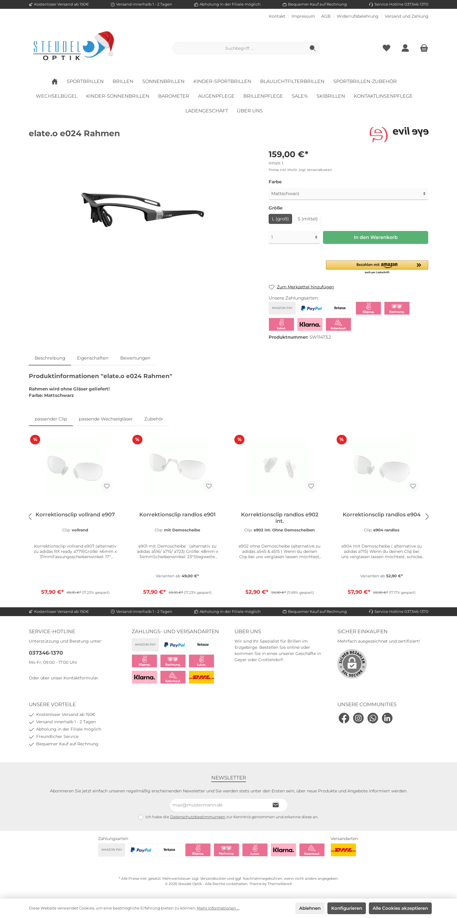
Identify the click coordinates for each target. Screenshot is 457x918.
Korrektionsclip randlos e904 (382, 514)
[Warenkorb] (422, 48)
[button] (377, 267)
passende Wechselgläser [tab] (106, 419)
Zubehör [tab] (153, 419)
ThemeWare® (280, 884)
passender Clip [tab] (51, 419)
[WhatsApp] (372, 718)
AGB (326, 16)
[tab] (50, 358)
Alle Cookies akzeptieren (400, 908)
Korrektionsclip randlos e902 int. (279, 517)
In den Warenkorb (376, 237)
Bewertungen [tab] (135, 358)
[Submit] (275, 805)
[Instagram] (358, 718)
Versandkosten (213, 878)
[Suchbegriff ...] (239, 48)
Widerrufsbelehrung (358, 16)
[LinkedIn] (387, 718)
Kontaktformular (80, 678)
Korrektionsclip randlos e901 (177, 514)
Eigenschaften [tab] (92, 358)
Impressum (303, 16)
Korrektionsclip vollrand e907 (75, 514)
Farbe (275, 181)
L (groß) (280, 219)
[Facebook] (344, 718)
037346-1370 (46, 653)
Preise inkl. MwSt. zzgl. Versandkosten (300, 170)
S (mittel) (308, 219)
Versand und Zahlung (406, 16)
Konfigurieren (346, 908)
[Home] (59, 81)
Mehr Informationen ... (218, 908)
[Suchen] (313, 48)
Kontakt (277, 16)
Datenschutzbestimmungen (197, 816)
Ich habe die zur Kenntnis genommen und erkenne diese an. (232, 816)
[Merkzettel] (386, 48)
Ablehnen (310, 908)
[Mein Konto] (405, 48)
